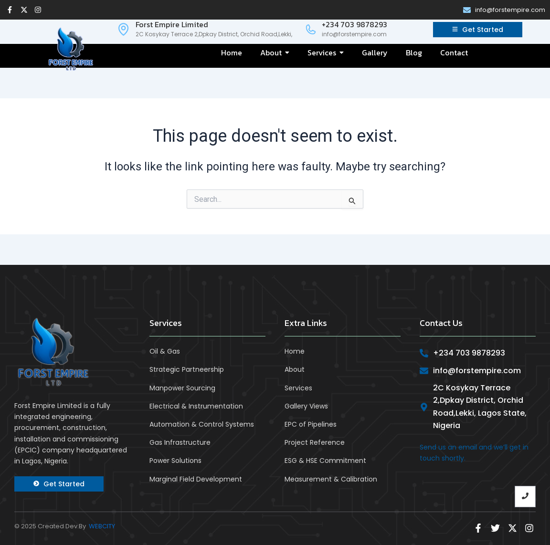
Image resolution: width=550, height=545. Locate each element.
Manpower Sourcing (182, 388)
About (295, 369)
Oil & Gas (164, 351)
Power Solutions (175, 460)
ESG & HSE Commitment (325, 460)
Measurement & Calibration (331, 479)
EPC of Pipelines (311, 424)
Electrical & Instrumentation (196, 406)
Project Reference (315, 442)
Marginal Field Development (195, 479)
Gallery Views (306, 406)
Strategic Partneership (186, 369)
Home (295, 351)
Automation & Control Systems (201, 424)
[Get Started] (477, 29)
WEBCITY (102, 526)
